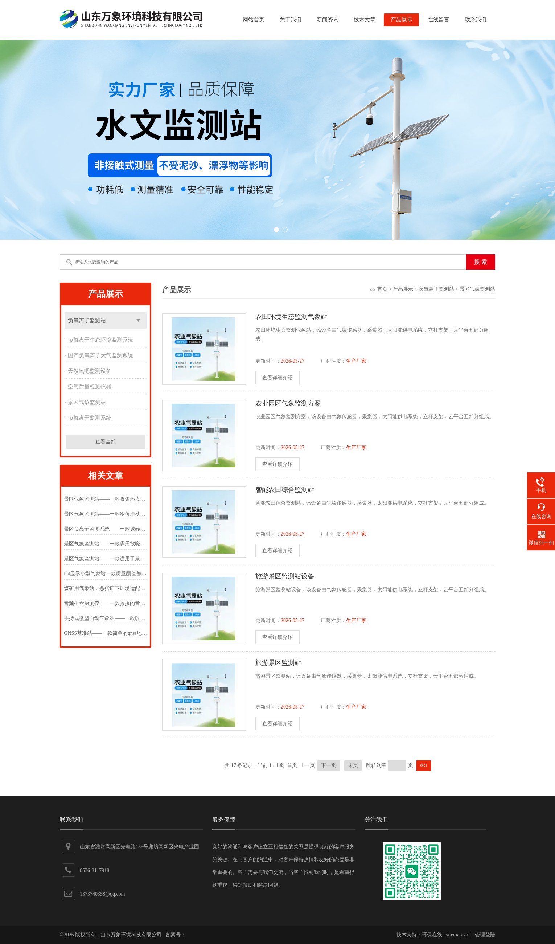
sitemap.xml (458, 934)
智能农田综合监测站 (284, 489)
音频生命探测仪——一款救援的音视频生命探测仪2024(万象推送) (105, 603)
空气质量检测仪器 (89, 387)
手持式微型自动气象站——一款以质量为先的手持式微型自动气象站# (105, 618)
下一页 (328, 765)
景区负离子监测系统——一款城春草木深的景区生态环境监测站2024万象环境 (105, 529)
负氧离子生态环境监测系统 (100, 340)
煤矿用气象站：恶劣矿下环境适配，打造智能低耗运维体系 (105, 588)
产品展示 (401, 20)
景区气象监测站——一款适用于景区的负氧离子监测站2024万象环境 (105, 558)
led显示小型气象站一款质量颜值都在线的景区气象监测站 (105, 573)
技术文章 (364, 20)
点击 (138, 320)
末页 (353, 765)
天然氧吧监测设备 (89, 371)
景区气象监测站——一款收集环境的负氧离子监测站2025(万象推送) (105, 499)
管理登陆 (485, 934)
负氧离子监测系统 (89, 418)
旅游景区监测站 (278, 662)
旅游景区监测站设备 (284, 576)
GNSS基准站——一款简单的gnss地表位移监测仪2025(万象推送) (105, 633)
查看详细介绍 (277, 377)
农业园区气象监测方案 (288, 403)
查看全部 (105, 441)
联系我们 (475, 20)
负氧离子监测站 (87, 320)
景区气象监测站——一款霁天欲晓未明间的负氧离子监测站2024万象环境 (105, 543)
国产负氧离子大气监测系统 (100, 355)
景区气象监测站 (87, 402)
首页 (382, 289)
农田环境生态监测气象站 (291, 316)
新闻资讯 (327, 20)
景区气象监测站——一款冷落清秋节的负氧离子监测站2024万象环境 (105, 514)
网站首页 (253, 20)
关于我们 (290, 20)
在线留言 (438, 20)
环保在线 (432, 934)
